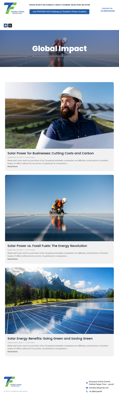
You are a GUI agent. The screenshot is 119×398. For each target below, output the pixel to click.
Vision (32, 5)
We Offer (86, 5)
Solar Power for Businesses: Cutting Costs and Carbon (51, 153)
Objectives (76, 5)
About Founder (62, 5)
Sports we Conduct (45, 5)
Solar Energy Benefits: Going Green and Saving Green (50, 337)
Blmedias (24, 391)
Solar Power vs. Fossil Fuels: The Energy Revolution (47, 245)
